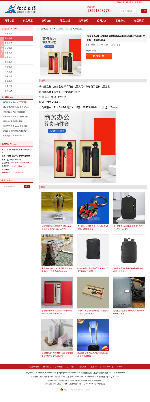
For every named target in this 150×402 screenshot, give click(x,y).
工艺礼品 (8, 34)
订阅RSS (118, 367)
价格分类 (8, 86)
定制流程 (9, 28)
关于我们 (59, 367)
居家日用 (8, 76)
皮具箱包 (8, 57)
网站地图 (82, 367)
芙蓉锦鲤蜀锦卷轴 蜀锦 (12, 121)
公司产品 (59, 29)
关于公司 (83, 20)
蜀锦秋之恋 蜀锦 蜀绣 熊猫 (14, 112)
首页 (51, 29)
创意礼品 (8, 67)
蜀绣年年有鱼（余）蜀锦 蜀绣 (15, 126)
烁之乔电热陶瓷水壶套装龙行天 (16, 107)
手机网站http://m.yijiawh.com (68, 373)
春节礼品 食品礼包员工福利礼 (15, 102)
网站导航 (129, 2)
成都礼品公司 (58, 384)
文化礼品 (78, 29)
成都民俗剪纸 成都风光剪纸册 (15, 116)
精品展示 (139, 20)
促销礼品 (8, 81)
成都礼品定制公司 (71, 384)
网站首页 (120, 2)
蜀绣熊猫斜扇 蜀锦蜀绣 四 (13, 136)
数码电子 (8, 43)
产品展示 (28, 20)
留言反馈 (138, 2)
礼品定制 (65, 20)
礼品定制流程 (33, 367)
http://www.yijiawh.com (20, 163)
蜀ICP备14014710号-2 (88, 384)
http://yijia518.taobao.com (12, 173)
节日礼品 (8, 48)
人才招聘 (71, 367)
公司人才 (102, 20)
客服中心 (120, 20)
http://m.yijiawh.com (19, 166)
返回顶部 (101, 384)
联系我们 (94, 367)
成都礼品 (48, 384)
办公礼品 (8, 38)
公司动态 (46, 20)
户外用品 (8, 72)
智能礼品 (8, 62)
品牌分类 (8, 91)
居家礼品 (8, 53)
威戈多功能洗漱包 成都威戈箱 (15, 131)
